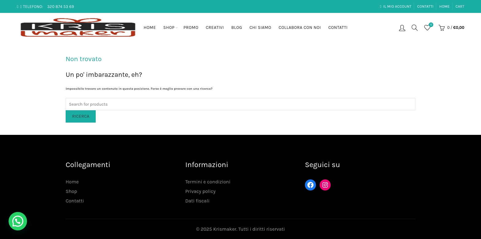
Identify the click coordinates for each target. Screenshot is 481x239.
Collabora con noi (300, 27)
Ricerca (80, 116)
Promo (190, 27)
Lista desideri (430, 25)
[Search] (415, 27)
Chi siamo (260, 27)
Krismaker (224, 229)
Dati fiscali (197, 201)
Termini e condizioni (207, 182)
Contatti (425, 6)
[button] (18, 221)
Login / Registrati (402, 27)
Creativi (215, 27)
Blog (236, 27)
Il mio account (395, 6)
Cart (460, 6)
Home (444, 6)
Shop (169, 27)
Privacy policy (200, 191)
